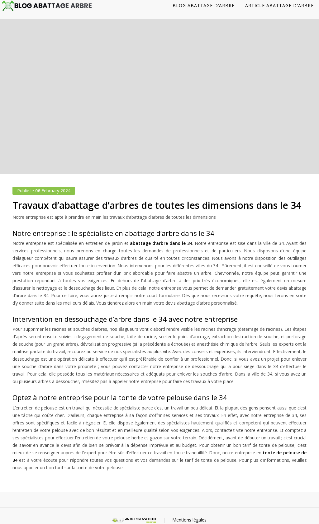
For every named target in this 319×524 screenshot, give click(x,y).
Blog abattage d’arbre (204, 5)
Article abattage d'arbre (279, 5)
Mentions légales (189, 520)
